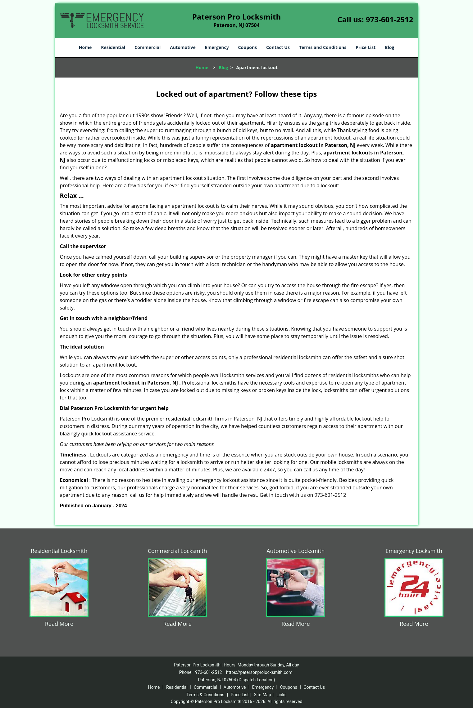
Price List (365, 47)
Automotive (183, 47)
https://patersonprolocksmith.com (259, 672)
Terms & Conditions (205, 694)
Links (281, 694)
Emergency (217, 47)
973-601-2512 (389, 19)
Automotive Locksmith (295, 550)
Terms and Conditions (322, 47)
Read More (59, 623)
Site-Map (262, 694)
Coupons (247, 47)
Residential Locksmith (59, 550)
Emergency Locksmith (413, 550)
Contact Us (278, 47)
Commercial (147, 47)
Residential (113, 47)
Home (85, 47)
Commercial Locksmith (177, 550)
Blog (389, 47)
